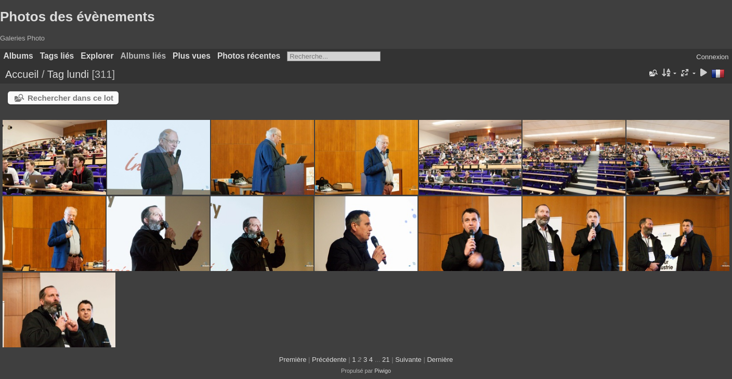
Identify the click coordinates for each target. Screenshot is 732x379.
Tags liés (57, 55)
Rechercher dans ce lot (70, 97)
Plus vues (192, 55)
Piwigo (382, 371)
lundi (78, 74)
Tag (55, 74)
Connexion (712, 57)
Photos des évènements (77, 16)
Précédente (329, 359)
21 (385, 359)
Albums (18, 55)
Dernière (440, 359)
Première (293, 359)
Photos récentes (248, 55)
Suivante (408, 359)
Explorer (97, 55)
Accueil (21, 74)
